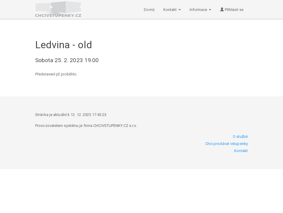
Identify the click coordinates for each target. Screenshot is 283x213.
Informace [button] (200, 9)
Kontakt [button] (172, 9)
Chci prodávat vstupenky (226, 143)
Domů (149, 9)
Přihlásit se (231, 9)
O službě (240, 136)
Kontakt (241, 151)
